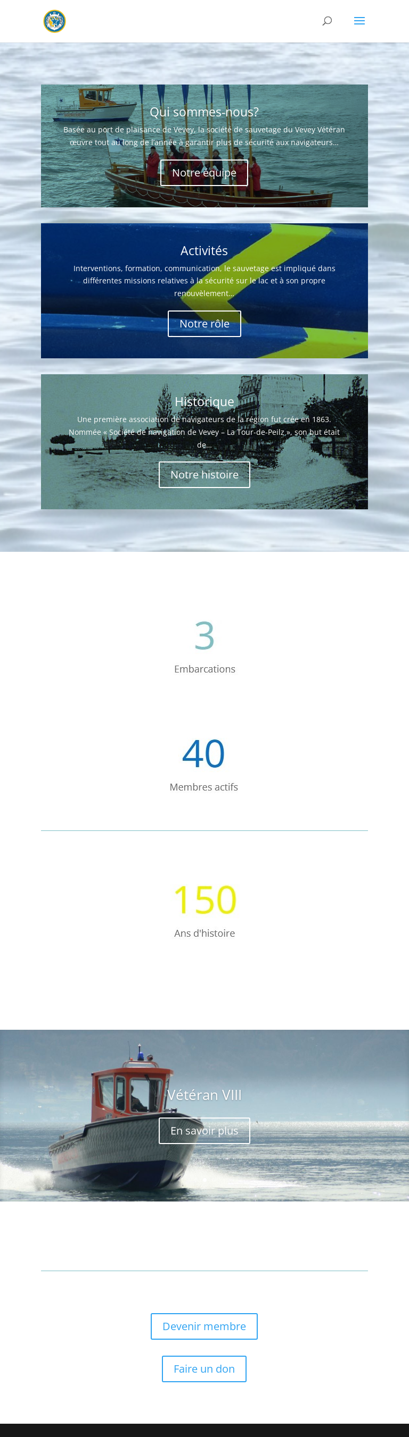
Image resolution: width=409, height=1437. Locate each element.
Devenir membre (204, 1326)
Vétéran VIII (204, 1094)
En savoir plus (204, 1130)
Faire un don (204, 1369)
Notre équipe (204, 172)
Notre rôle (204, 323)
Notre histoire (204, 474)
